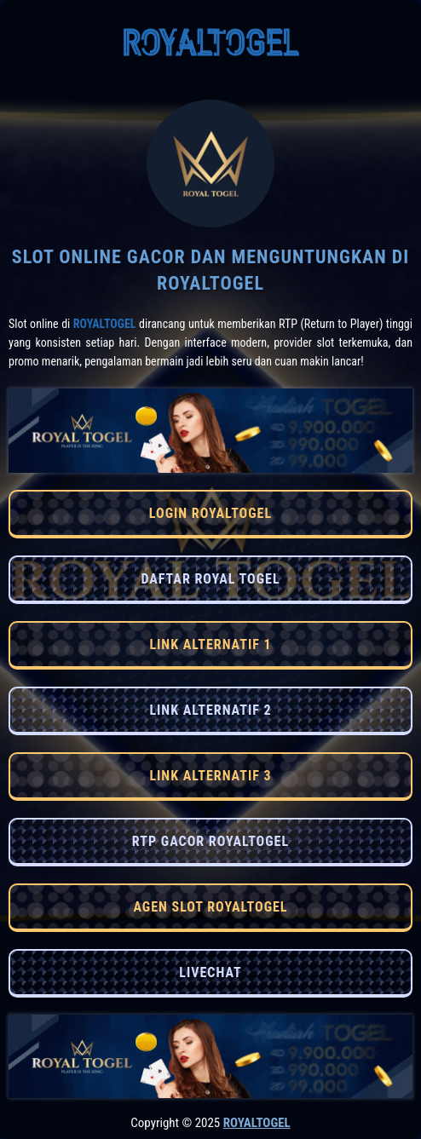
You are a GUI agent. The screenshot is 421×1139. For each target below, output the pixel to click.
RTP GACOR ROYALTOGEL (210, 841)
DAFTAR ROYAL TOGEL (210, 579)
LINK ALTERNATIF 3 (210, 776)
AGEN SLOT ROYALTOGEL (210, 907)
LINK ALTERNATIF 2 (210, 710)
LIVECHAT (210, 972)
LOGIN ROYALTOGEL (210, 513)
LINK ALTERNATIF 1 (210, 644)
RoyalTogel (104, 324)
